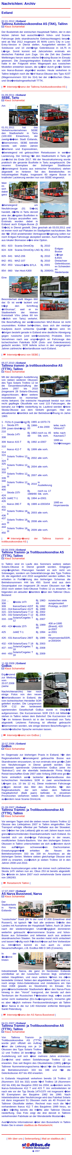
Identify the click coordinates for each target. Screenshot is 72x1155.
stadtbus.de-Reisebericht (38, 1125)
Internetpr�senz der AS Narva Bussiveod (30, 1014)
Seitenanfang (32, 1138)
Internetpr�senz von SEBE (22, 354)
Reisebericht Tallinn (18, 883)
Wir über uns (15, 1138)
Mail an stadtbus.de (53, 1138)
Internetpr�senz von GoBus (23, 735)
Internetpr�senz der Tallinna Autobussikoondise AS (36, 86)
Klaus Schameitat (15, 26)
